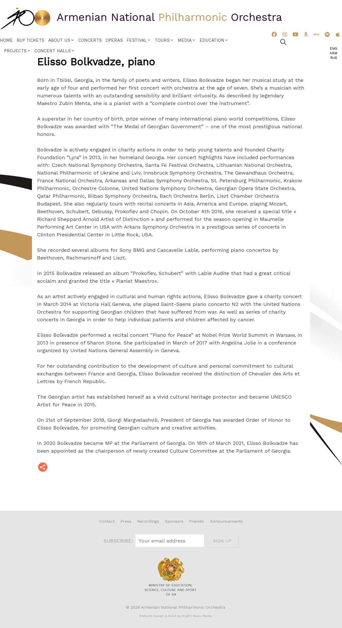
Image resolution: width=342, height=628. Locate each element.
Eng (333, 48)
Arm (333, 53)
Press (126, 521)
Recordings (148, 521)
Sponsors (174, 521)
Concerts (90, 40)
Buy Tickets (30, 40)
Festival (137, 40)
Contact (107, 521)
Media (185, 40)
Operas (114, 40)
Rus (333, 58)
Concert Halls (53, 50)
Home (6, 40)
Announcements (226, 521)
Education (212, 40)
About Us (59, 40)
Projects (15, 50)
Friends (196, 521)
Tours (162, 40)
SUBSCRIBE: (119, 541)
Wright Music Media (197, 616)
